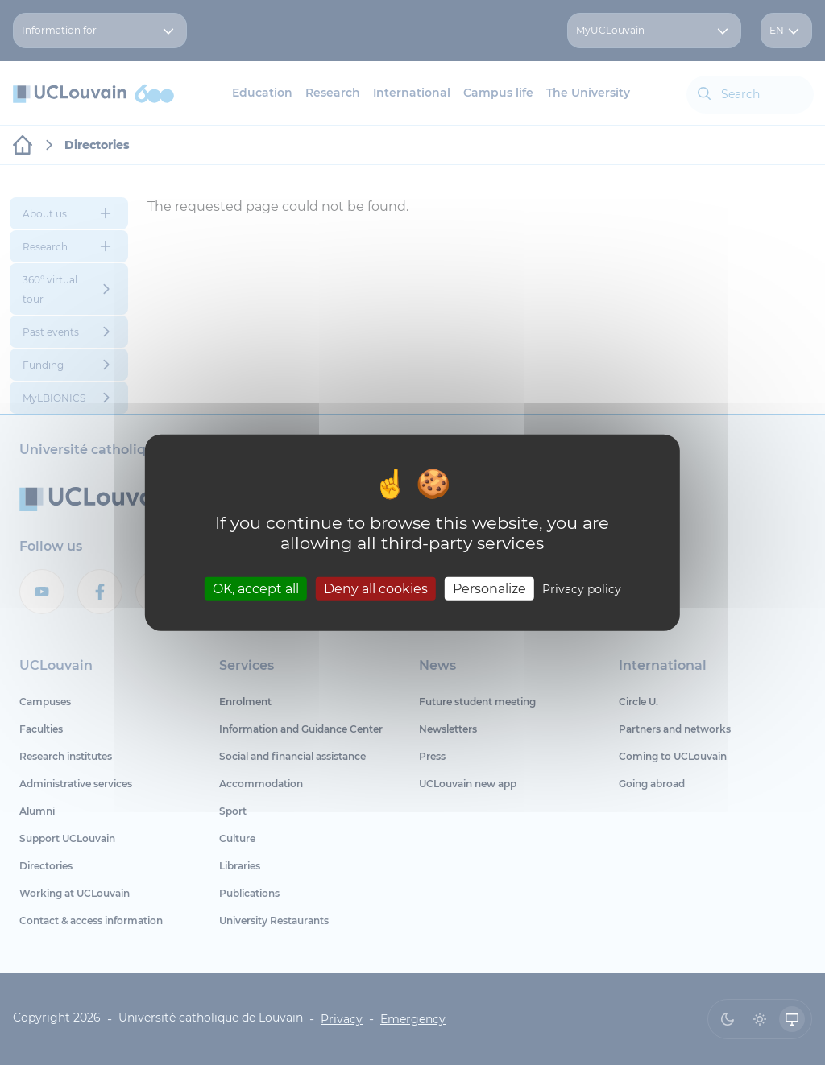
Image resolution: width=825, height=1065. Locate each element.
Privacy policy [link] (581, 589)
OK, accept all (256, 588)
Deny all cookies (376, 588)
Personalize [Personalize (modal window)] (489, 588)
